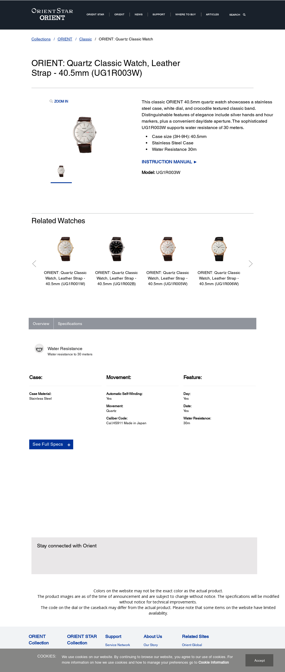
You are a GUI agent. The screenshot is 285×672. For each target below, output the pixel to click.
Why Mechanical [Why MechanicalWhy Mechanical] (156, 610)
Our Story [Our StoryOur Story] (151, 603)
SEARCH (237, 14)
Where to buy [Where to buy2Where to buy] (185, 14)
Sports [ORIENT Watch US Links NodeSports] (33, 623)
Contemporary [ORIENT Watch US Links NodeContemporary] (39, 616)
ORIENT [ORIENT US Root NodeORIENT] (119, 14)
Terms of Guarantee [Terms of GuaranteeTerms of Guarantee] (120, 610)
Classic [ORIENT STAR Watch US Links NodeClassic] (72, 609)
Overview (41, 323)
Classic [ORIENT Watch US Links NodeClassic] (34, 609)
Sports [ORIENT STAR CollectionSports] (72, 623)
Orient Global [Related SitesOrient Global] (192, 603)
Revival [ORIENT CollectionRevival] (34, 629)
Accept (259, 661)
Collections (41, 39)
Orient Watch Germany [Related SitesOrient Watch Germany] (199, 616)
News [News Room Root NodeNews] (138, 14)
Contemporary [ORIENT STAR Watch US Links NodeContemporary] (78, 616)
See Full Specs (48, 458)
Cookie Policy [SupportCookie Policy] (115, 616)
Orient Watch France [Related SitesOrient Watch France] (197, 623)
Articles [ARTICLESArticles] (212, 14)
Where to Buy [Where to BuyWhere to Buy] (154, 616)
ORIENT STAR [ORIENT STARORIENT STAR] (95, 14)
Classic (85, 39)
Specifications (70, 323)
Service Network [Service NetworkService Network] (117, 603)
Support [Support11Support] (159, 14)
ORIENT (65, 39)
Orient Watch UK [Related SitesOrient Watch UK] (194, 610)
